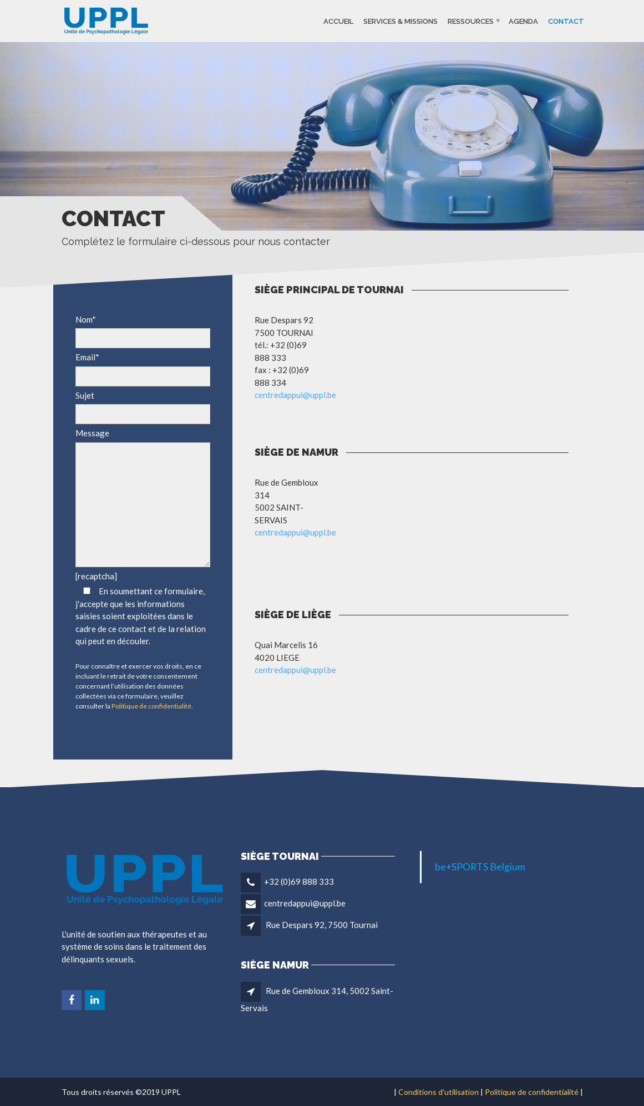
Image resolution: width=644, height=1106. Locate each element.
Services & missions (400, 21)
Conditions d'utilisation (438, 1092)
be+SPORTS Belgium (480, 867)
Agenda (523, 21)
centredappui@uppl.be (295, 395)
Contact (566, 21)
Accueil (338, 21)
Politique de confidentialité (151, 706)
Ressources (471, 21)
